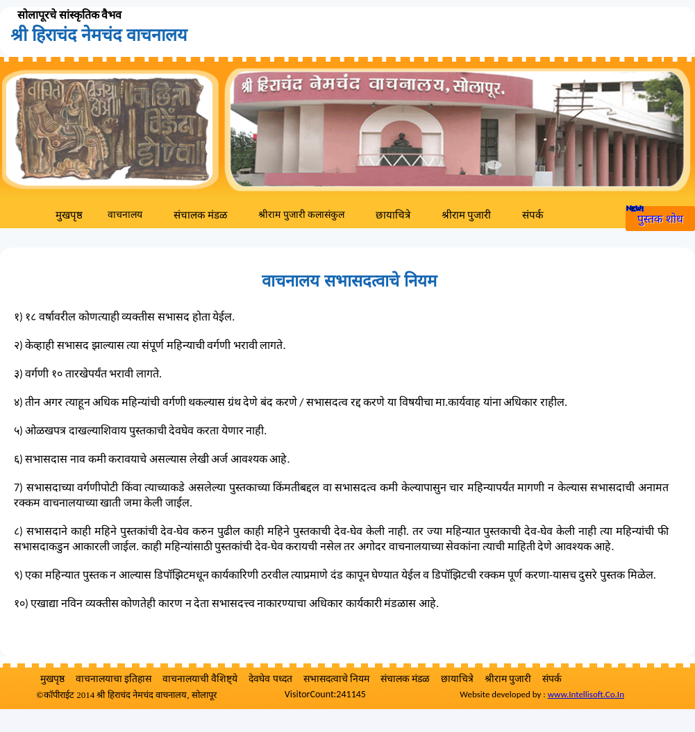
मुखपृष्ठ (69, 215)
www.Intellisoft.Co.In (586, 694)
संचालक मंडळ (200, 215)
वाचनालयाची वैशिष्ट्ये (199, 679)
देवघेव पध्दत (270, 679)
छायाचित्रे (393, 215)
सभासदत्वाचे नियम (336, 679)
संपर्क (533, 215)
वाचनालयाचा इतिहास (113, 679)
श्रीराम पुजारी (466, 215)
